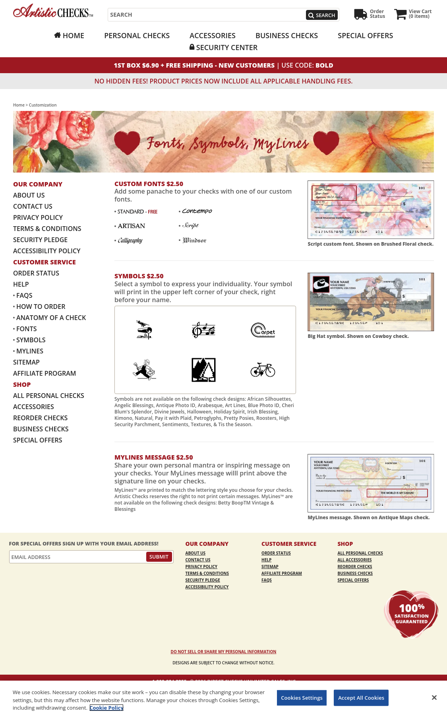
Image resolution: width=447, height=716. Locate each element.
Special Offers (365, 35)
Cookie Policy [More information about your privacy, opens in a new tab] (106, 707)
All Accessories (355, 559)
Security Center (226, 47)
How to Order (40, 306)
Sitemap (26, 362)
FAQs (24, 295)
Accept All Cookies (361, 697)
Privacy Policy (38, 217)
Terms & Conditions (47, 228)
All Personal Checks (48, 395)
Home (73, 35)
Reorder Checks (40, 417)
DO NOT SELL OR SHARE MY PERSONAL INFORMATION (224, 651)
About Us (29, 195)
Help (21, 284)
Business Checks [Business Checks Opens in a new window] (286, 35)
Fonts (26, 328)
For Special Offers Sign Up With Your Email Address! (84, 544)
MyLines (29, 351)
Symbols (31, 340)
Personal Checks (137, 35)
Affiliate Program (44, 373)
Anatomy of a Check (51, 317)
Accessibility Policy (47, 250)
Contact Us (32, 206)
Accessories (213, 35)
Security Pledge (40, 239)
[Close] (434, 697)
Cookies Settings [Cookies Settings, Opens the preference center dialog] (302, 697)
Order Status (36, 273)
